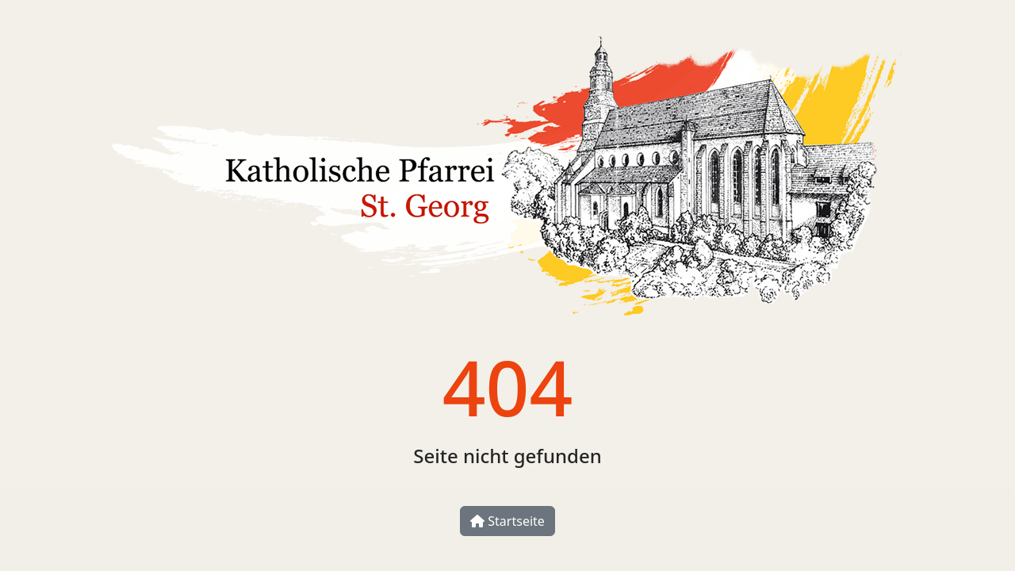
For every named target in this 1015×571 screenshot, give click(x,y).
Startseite (507, 521)
